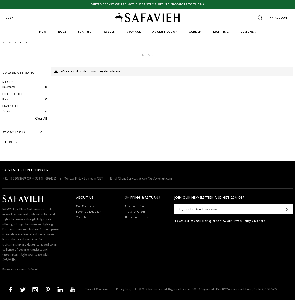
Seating (84, 32)
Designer (248, 32)
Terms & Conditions (97, 289)
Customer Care (135, 206)
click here (258, 221)
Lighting (221, 32)
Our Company (85, 206)
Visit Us (81, 217)
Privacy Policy (124, 289)
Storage (133, 32)
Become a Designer (88, 212)
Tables (109, 32)
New (43, 32)
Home (6, 42)
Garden (195, 32)
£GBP (9, 18)
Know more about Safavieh (20, 269)
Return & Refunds (136, 217)
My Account (279, 18)
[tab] (24, 90)
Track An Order (135, 212)
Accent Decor (164, 32)
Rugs (62, 32)
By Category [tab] (14, 132)
